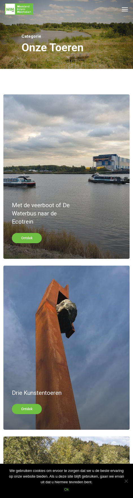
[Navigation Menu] (125, 9)
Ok (66, 489)
